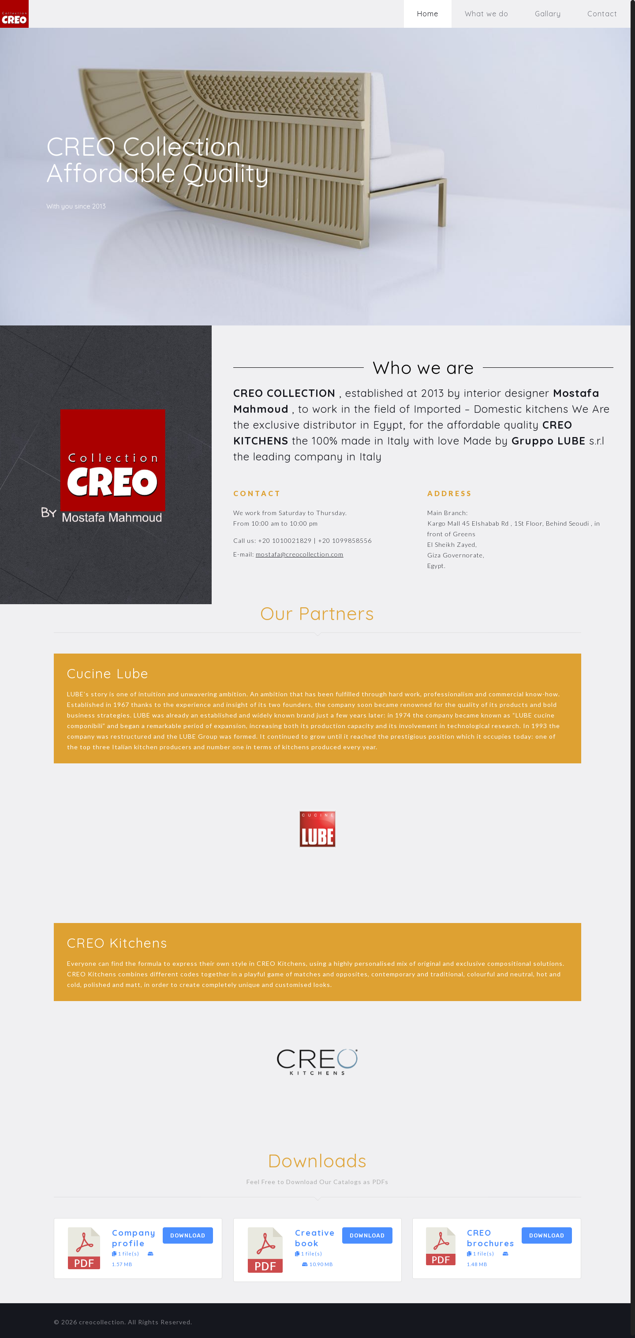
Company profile (134, 1235)
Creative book (315, 1235)
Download (187, 1233)
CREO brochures (491, 1235)
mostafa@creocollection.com (300, 552)
